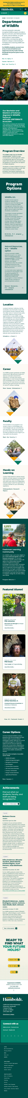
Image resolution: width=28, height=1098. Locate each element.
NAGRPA (5, 1057)
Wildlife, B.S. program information (13, 234)
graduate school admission (12, 274)
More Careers (7, 779)
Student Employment (9, 1065)
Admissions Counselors (11, 1027)
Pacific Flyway (19, 320)
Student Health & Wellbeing (11, 1086)
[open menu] (25, 9)
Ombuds (5, 1090)
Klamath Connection (8, 558)
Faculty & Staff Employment (11, 1063)
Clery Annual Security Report (11, 1088)
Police (5, 1082)
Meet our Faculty (8, 64)
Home (3, 18)
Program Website (8, 579)
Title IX (6, 1055)
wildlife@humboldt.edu (14, 988)
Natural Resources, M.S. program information (11, 287)
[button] (20, 9)
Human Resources (8, 1067)
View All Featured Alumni (13, 719)
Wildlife (4, 13)
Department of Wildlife (14, 982)
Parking (6, 1080)
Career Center (7, 1069)
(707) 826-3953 (14, 986)
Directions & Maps (8, 1014)
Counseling (6, 1078)
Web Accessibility (8, 1048)
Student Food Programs (9, 1084)
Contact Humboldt (9, 1030)
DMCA (5, 1052)
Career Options (7, 61)
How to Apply (6, 58)
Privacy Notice (7, 1050)
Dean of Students (8, 1076)
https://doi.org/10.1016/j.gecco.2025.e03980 (14, 890)
